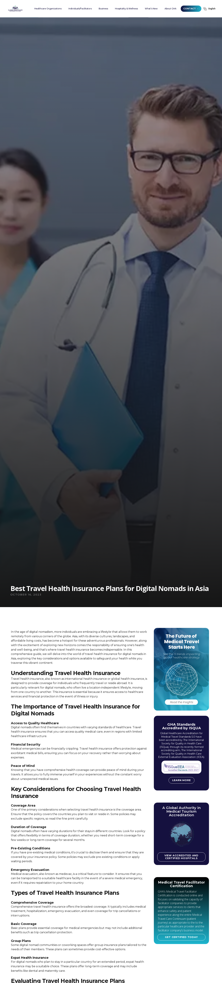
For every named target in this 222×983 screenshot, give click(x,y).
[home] (15, 8)
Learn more (181, 780)
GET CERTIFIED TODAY (181, 937)
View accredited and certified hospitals (181, 857)
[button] (48, 8)
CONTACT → (191, 8)
